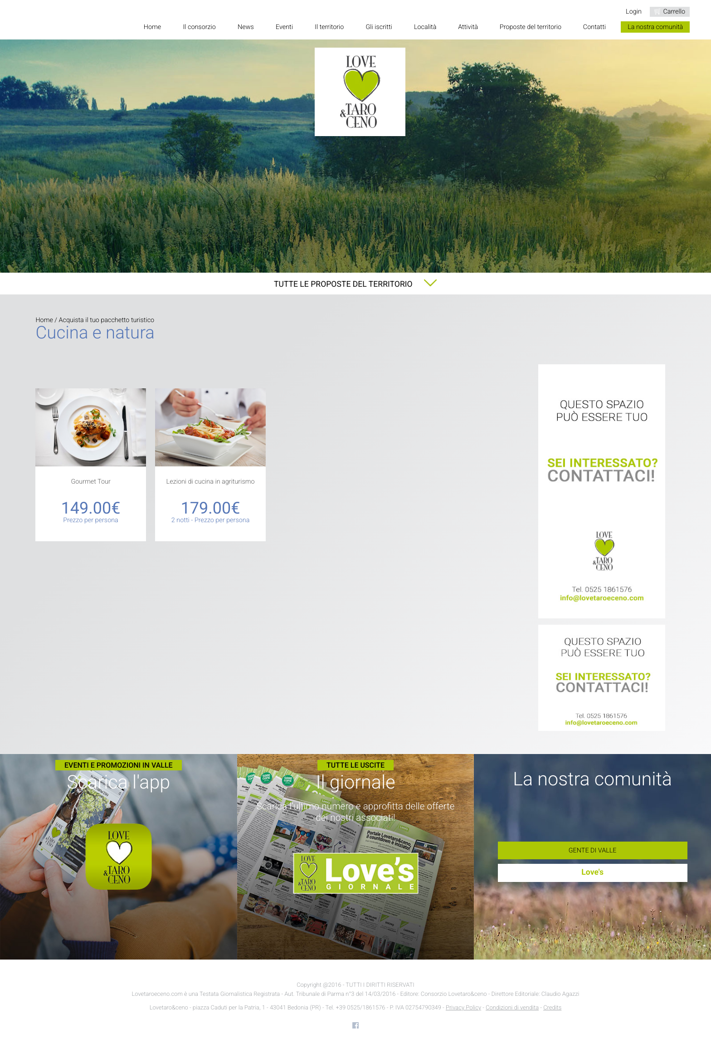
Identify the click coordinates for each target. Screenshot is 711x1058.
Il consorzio (199, 27)
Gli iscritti (378, 27)
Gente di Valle (593, 850)
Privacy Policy (463, 1007)
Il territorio (329, 27)
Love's (592, 872)
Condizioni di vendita (512, 1007)
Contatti (594, 27)
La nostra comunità (655, 27)
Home (152, 27)
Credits (552, 1007)
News (246, 27)
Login (634, 11)
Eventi (284, 27)
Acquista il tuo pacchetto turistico (107, 320)
